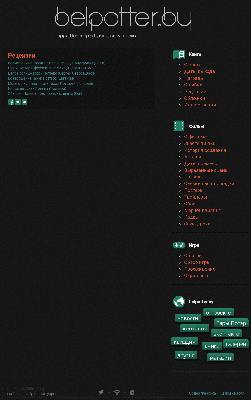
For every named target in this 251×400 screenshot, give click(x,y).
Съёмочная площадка (209, 183)
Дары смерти (232, 393)
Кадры (191, 217)
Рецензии (195, 91)
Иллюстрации (200, 105)
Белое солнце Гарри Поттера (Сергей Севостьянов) (52, 73)
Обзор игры (197, 262)
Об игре (192, 255)
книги (212, 346)
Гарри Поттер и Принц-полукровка (31, 394)
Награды (194, 78)
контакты (195, 328)
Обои (190, 203)
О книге (193, 64)
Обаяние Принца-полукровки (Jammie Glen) (45, 93)
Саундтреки (197, 224)
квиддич (185, 341)
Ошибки (193, 85)
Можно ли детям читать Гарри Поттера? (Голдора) (50, 83)
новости (187, 318)
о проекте (218, 312)
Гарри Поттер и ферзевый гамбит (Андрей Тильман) (52, 68)
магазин (220, 357)
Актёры (192, 157)
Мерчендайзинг (202, 210)
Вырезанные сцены (206, 170)
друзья (186, 355)
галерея (236, 344)
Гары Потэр (231, 323)
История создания (205, 150)
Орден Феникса (202, 393)
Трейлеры (195, 197)
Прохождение (199, 269)
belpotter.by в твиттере (101, 392)
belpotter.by (11, 389)
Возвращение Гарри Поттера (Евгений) (41, 78)
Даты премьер (200, 163)
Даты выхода (199, 71)
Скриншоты (197, 275)
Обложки (194, 98)
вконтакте (226, 333)
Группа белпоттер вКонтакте (132, 392)
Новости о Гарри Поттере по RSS (116, 392)
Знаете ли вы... (200, 143)
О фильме (195, 136)
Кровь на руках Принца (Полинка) (37, 88)
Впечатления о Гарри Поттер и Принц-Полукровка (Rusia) (56, 63)
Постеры (194, 190)
